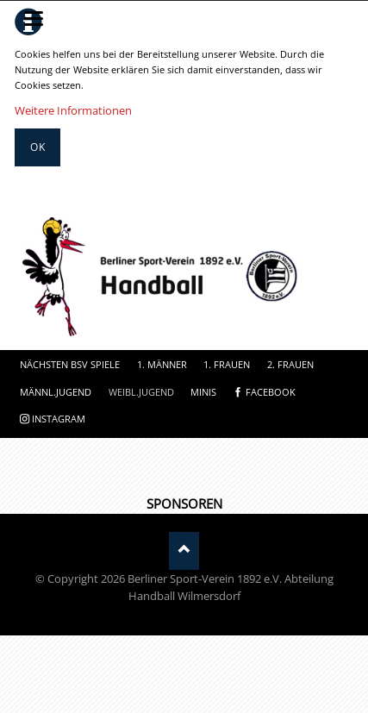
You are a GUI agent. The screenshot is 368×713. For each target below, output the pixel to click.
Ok (38, 147)
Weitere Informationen (73, 110)
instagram (58, 418)
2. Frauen (290, 364)
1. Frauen (226, 364)
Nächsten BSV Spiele (70, 364)
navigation (34, 18)
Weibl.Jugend (141, 391)
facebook (271, 391)
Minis (203, 391)
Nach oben (184, 550)
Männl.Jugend (55, 391)
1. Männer (162, 364)
